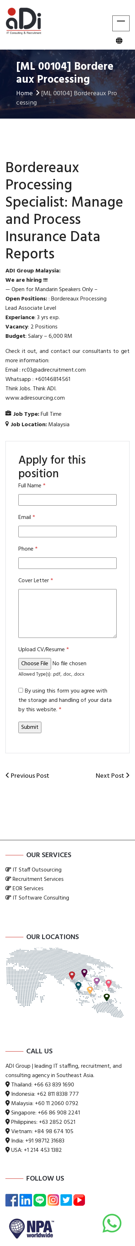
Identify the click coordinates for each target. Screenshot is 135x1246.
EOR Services (28, 888)
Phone (27, 549)
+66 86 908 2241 (59, 1113)
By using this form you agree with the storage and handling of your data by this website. (65, 700)
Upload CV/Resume (43, 649)
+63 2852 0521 (57, 1122)
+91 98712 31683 (44, 1141)
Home (28, 93)
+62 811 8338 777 (58, 1094)
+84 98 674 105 (53, 1131)
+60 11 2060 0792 (56, 1103)
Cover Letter (35, 580)
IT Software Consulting (41, 898)
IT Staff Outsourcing (37, 870)
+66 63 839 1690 (54, 1085)
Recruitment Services (38, 879)
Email (26, 517)
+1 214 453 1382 (43, 1150)
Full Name (31, 486)
